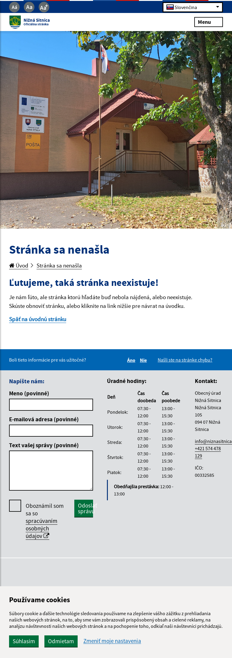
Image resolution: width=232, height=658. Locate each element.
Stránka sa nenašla (59, 265)
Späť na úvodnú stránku (37, 319)
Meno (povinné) (29, 393)
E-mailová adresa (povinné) (44, 419)
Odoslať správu (85, 508)
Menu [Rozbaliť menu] (208, 21)
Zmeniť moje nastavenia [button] (112, 641)
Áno (132, 360)
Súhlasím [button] (24, 641)
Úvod (18, 265)
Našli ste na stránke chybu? (185, 360)
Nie (144, 360)
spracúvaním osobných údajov (41, 528)
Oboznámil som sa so (45, 521)
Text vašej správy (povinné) (44, 445)
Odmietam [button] (61, 641)
